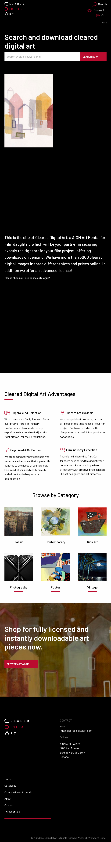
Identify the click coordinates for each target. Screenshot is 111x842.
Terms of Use (12, 811)
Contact (9, 805)
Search (99, 4)
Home (7, 779)
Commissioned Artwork (18, 792)
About (7, 798)
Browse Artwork (18, 664)
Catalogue (10, 785)
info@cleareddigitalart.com (76, 730)
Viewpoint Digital (97, 838)
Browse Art (97, 10)
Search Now (90, 56)
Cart (101, 15)
